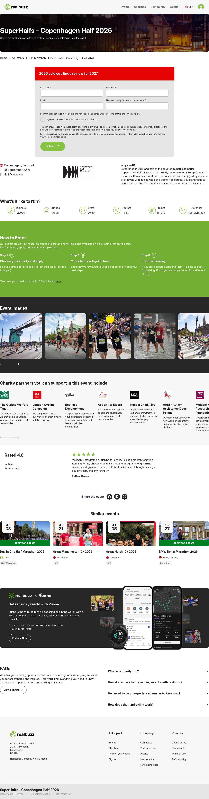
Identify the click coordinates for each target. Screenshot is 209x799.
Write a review (12, 468)
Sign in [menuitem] (112, 759)
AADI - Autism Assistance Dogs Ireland (175, 408)
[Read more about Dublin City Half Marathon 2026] (25, 533)
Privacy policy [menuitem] (179, 748)
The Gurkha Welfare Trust (14, 407)
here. (59, 281)
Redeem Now (19, 638)
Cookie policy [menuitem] (179, 742)
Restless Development (74, 407)
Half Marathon (37, 57)
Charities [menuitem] (113, 748)
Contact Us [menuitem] (146, 742)
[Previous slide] (4, 364)
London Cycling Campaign (44, 407)
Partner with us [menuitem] (148, 748)
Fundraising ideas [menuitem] (149, 764)
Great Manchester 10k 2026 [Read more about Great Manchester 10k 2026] (72, 551)
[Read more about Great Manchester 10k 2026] (78, 533)
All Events (18, 57)
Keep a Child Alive (142, 404)
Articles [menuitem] (144, 753)
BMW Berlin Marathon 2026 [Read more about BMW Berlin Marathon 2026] (178, 551)
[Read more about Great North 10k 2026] (131, 533)
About (174, 6)
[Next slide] (14, 364)
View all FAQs (13, 689)
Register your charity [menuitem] (119, 753)
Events (125, 6)
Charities (140, 6)
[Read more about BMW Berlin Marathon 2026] (184, 533)
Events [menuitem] (112, 742)
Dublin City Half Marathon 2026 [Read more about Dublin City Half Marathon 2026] (22, 551)
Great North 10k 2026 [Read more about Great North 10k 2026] (121, 551)
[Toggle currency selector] (188, 7)
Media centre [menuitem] (147, 759)
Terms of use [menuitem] (179, 753)
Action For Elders (110, 404)
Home (3, 57)
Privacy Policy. (133, 114)
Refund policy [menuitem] (179, 759)
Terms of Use (114, 114)
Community (158, 6)
